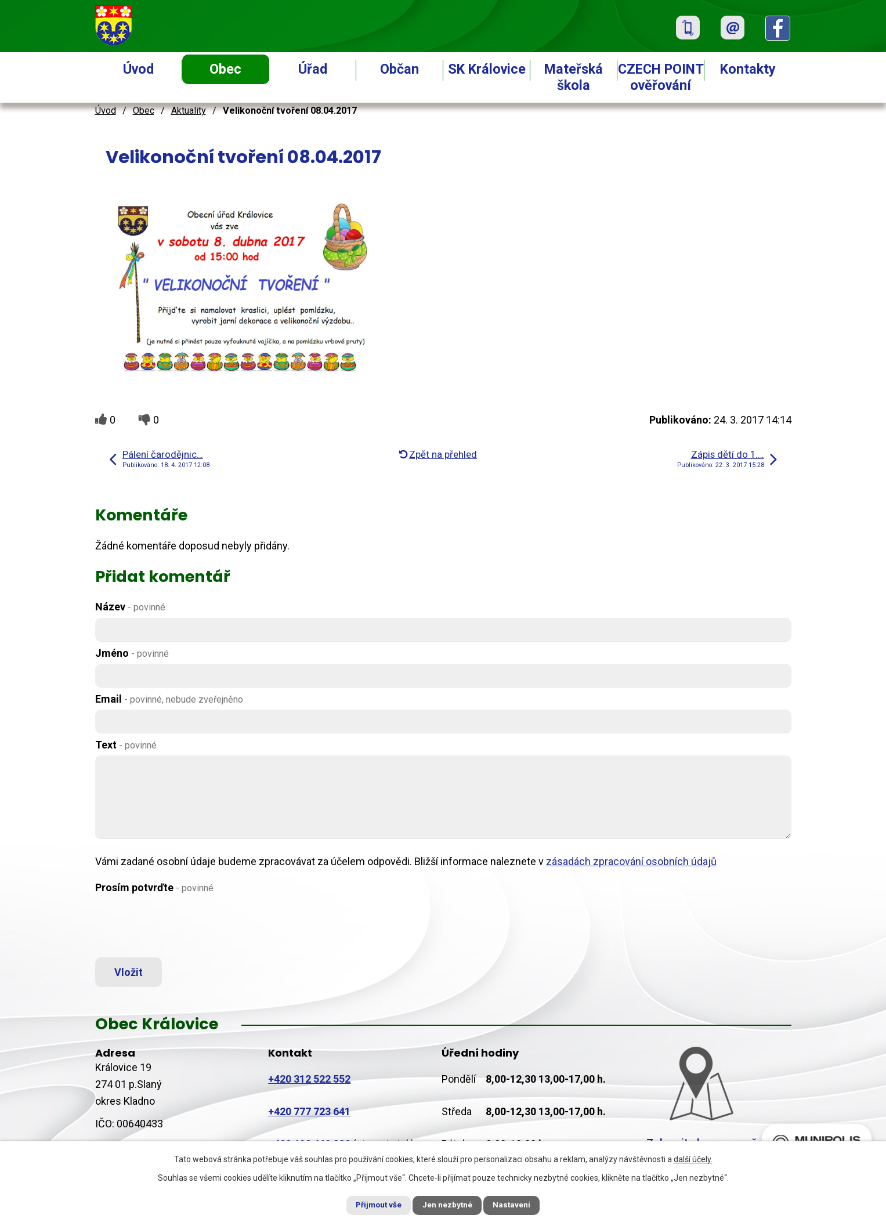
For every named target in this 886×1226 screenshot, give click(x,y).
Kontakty (748, 69)
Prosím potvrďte (154, 887)
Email (169, 699)
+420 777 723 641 (309, 1115)
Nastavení (519, 1204)
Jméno (132, 653)
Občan (399, 69)
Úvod (138, 69)
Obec (225, 69)
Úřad (312, 69)
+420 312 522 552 (309, 1082)
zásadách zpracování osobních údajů (631, 861)
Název (130, 607)
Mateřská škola (573, 77)
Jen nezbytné (448, 1204)
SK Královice (487, 69)
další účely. (693, 1158)
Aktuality (188, 110)
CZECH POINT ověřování (661, 77)
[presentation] (183, 926)
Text (126, 745)
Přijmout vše (373, 1204)
